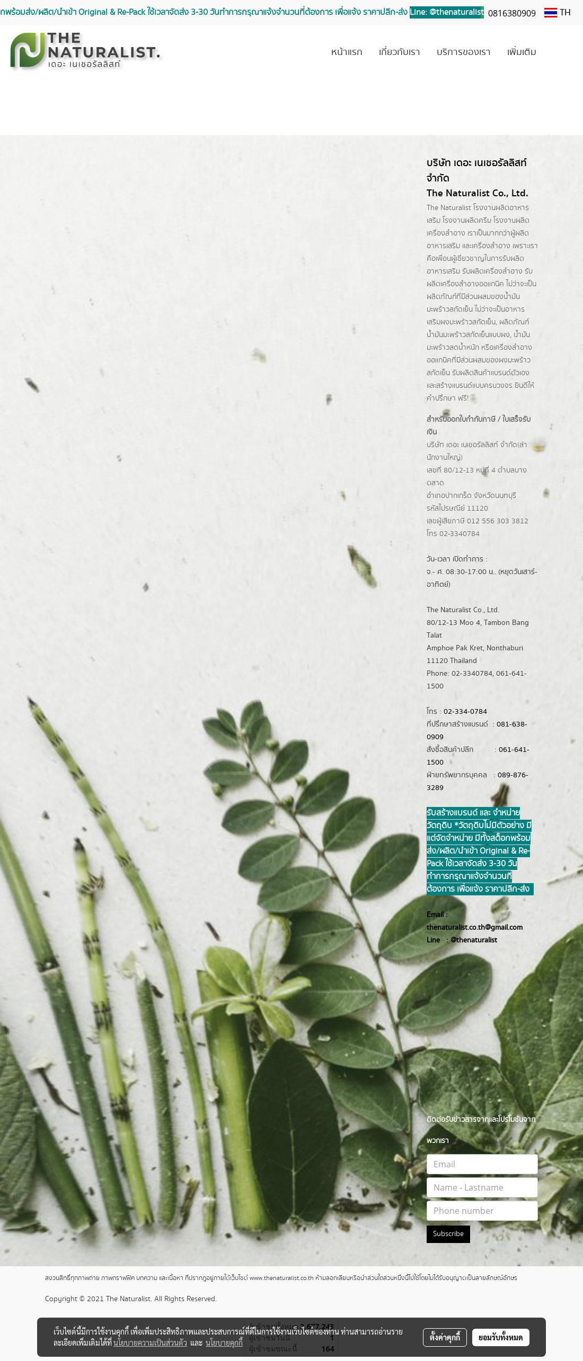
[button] (560, 53)
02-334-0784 (465, 711)
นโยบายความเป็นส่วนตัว (150, 1342)
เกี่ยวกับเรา (399, 52)
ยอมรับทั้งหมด (501, 1337)
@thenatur (467, 940)
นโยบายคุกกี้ (224, 1342)
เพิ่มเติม (521, 52)
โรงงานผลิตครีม (467, 220)
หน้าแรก (347, 52)
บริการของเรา (464, 52)
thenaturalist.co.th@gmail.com (475, 927)
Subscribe (448, 1234)
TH (557, 13)
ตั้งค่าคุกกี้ (445, 1337)
